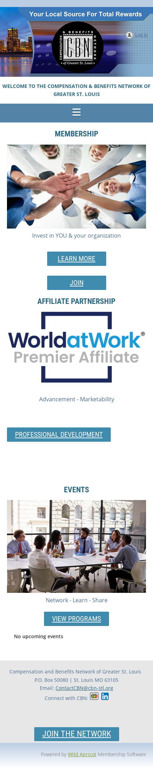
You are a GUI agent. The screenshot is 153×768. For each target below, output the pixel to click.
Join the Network (76, 734)
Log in (141, 34)
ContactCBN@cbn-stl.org (84, 688)
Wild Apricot (82, 754)
